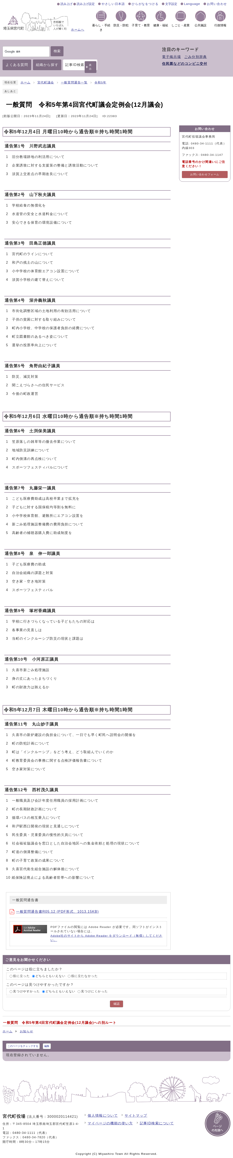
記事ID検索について (157, 1123)
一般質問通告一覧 (74, 82)
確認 (116, 1003)
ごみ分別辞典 (195, 57)
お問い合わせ (217, 4)
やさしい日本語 (113, 4)
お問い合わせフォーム (204, 174)
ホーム (26, 82)
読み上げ (66, 4)
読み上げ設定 (86, 4)
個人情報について (103, 1115)
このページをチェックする (22, 1046)
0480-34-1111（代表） (31, 1132)
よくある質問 (17, 65)
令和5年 (100, 82)
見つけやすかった (26, 991)
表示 (90, 67)
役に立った (21, 976)
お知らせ (26, 1031)
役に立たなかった (84, 976)
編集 (46, 1046)
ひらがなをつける (145, 4)
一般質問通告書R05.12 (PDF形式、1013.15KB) (54, 911)
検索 (57, 51)
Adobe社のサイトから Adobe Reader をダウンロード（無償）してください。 (106, 938)
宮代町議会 (45, 82)
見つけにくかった (94, 991)
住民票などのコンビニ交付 (184, 63)
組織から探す (47, 65)
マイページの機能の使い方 (110, 1123)
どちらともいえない (50, 976)
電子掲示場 (171, 57)
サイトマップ (136, 1115)
